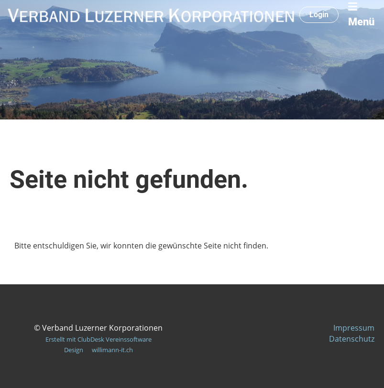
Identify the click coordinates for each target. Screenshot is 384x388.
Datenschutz (351, 339)
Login (319, 14)
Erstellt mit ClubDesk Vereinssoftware (98, 339)
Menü (361, 14)
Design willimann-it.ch (98, 349)
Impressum (353, 328)
